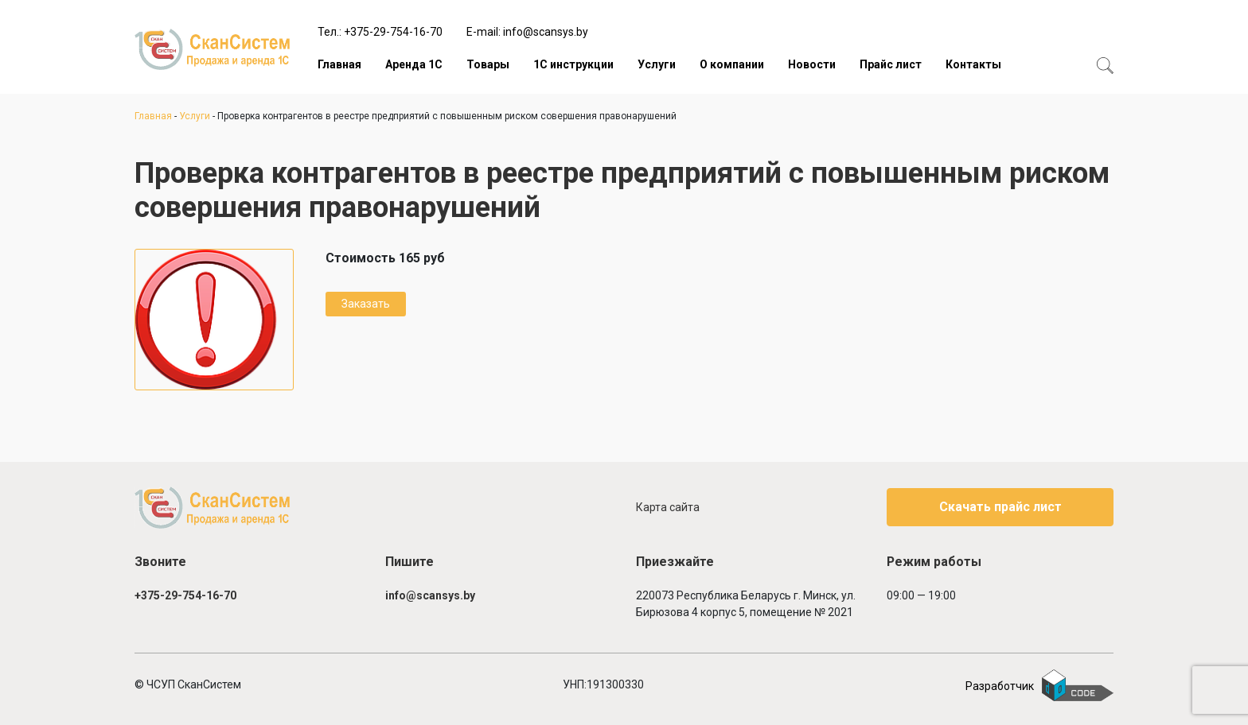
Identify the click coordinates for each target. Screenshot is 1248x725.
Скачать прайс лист (1000, 506)
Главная (339, 64)
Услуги (657, 64)
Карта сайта (668, 507)
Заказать (365, 303)
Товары (487, 64)
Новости (812, 64)
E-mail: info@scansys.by (527, 31)
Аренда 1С (414, 64)
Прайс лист (891, 64)
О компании (732, 64)
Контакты (973, 64)
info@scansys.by (430, 595)
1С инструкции (573, 64)
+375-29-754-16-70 (185, 595)
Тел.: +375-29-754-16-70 (380, 31)
